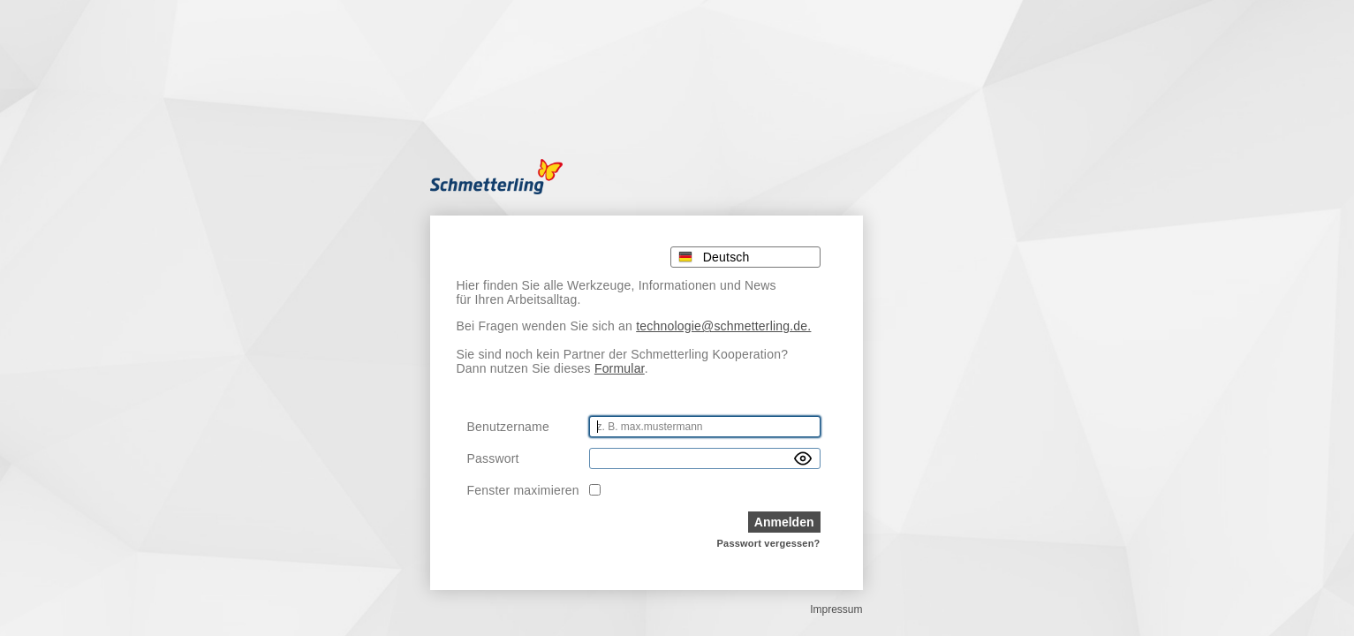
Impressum (836, 609)
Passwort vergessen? (769, 543)
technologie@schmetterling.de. (723, 326)
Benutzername (508, 427)
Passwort (493, 458)
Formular (619, 368)
